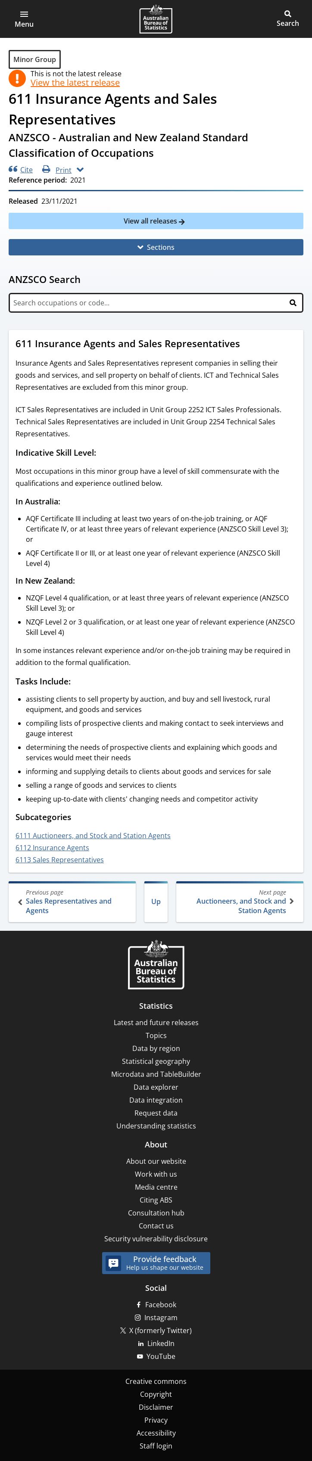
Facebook (160, 1304)
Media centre (156, 1187)
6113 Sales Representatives (60, 859)
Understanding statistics (156, 1126)
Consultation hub (156, 1213)
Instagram (161, 1317)
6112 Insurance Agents (52, 847)
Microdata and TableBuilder (156, 1074)
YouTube (161, 1356)
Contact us (156, 1226)
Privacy (156, 1420)
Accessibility (156, 1433)
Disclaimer (156, 1407)
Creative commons (156, 1381)
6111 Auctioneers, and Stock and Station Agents (93, 835)
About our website (156, 1161)
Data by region (156, 1048)
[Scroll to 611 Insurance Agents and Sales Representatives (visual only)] (248, 344)
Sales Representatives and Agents (73, 901)
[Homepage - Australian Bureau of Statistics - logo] (156, 19)
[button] (24, 19)
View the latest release (75, 82)
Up (156, 901)
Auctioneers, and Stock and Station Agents (239, 901)
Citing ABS (156, 1200)
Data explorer (156, 1087)
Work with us (156, 1174)
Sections (161, 247)
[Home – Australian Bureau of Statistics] (156, 965)
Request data (156, 1113)
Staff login (156, 1446)
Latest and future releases (156, 1022)
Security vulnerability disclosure (156, 1238)
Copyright (156, 1394)
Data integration (156, 1100)
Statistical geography (156, 1061)
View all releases (151, 221)
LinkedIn (161, 1343)
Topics (156, 1035)
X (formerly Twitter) (160, 1330)
